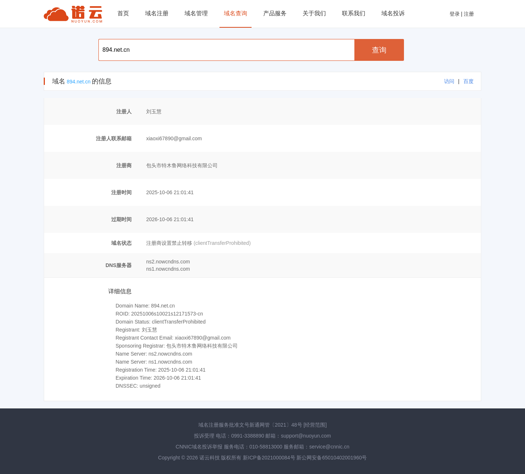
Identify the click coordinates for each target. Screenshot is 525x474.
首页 (123, 13)
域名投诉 (393, 13)
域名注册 (156, 13)
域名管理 (196, 13)
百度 (468, 81)
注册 (469, 14)
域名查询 (235, 13)
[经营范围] (315, 425)
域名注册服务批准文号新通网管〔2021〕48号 (250, 425)
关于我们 (314, 13)
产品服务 (275, 13)
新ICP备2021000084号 (269, 458)
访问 (449, 81)
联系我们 (353, 13)
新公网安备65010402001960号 (331, 458)
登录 (455, 14)
